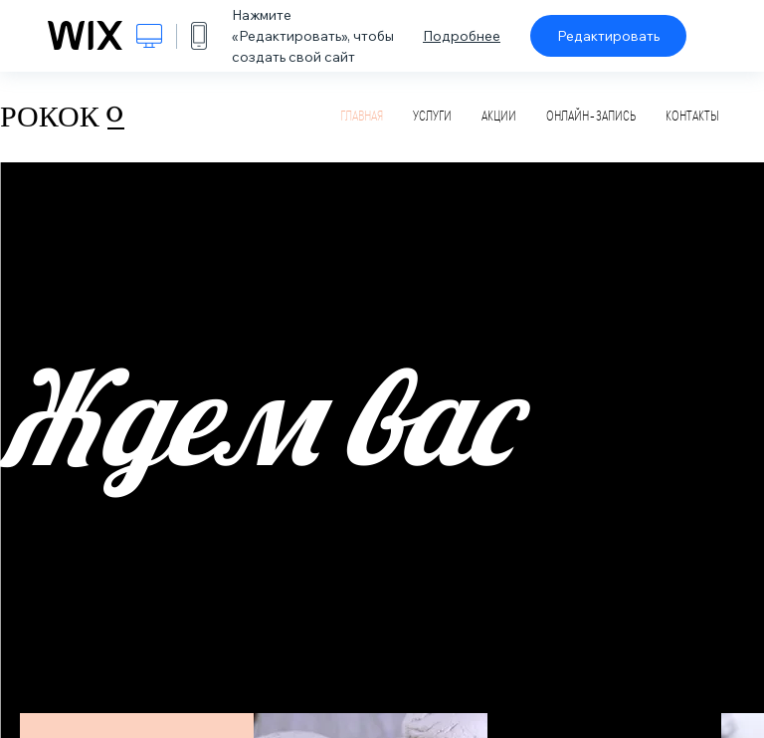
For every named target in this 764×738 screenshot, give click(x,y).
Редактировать (608, 36)
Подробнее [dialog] (461, 36)
